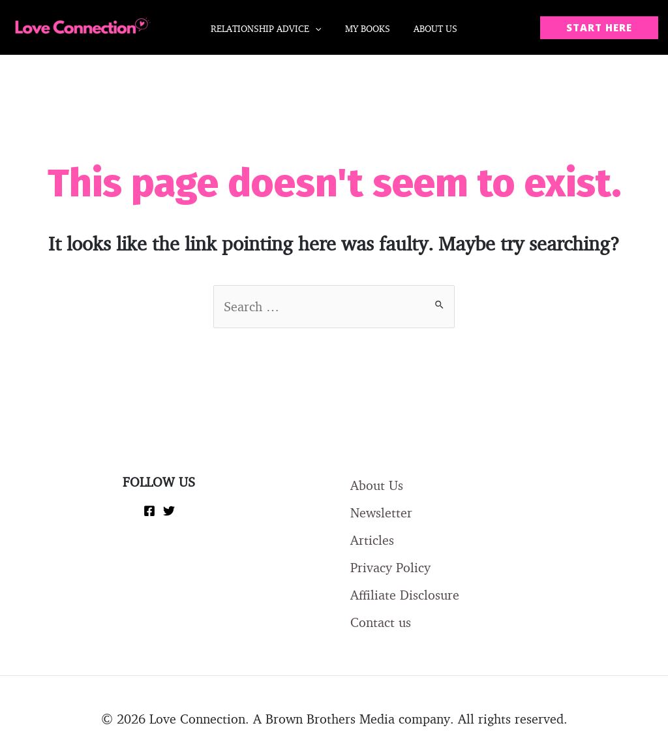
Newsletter (381, 512)
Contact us (380, 622)
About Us (376, 485)
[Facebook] (149, 511)
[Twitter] (169, 511)
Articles (372, 540)
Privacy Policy (390, 567)
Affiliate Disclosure (404, 595)
